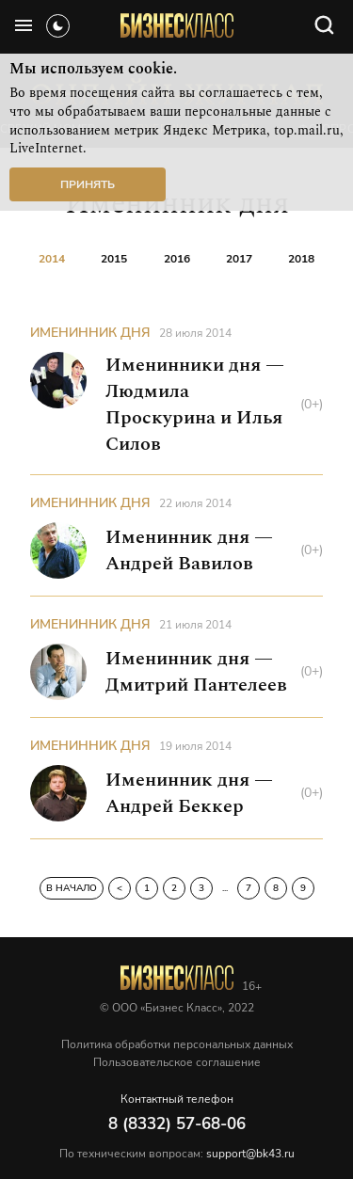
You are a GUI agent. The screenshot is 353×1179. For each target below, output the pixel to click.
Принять (87, 184)
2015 (114, 258)
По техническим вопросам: (177, 1153)
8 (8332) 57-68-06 (177, 1124)
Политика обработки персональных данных (177, 1044)
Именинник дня (90, 333)
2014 (52, 258)
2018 (301, 258)
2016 (177, 258)
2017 (239, 258)
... (225, 888)
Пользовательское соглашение (177, 1062)
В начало (71, 888)
